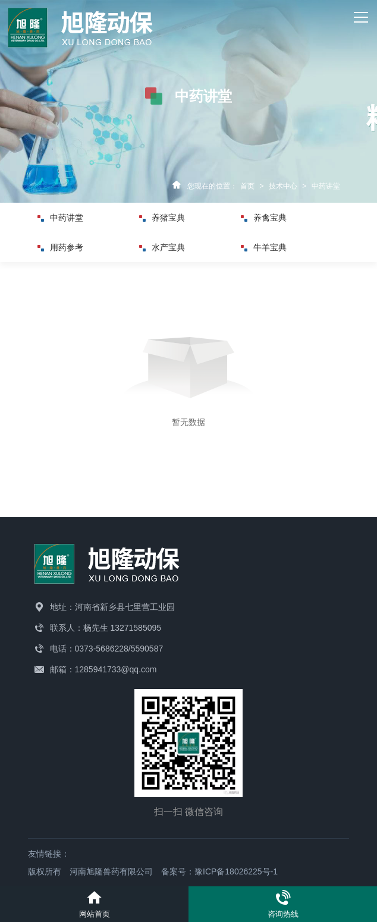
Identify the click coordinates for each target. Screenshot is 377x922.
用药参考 (64, 247)
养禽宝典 (267, 217)
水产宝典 (166, 247)
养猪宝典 (166, 217)
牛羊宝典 (267, 247)
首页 (247, 186)
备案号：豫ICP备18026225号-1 (219, 871)
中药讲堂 (326, 186)
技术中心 (283, 186)
